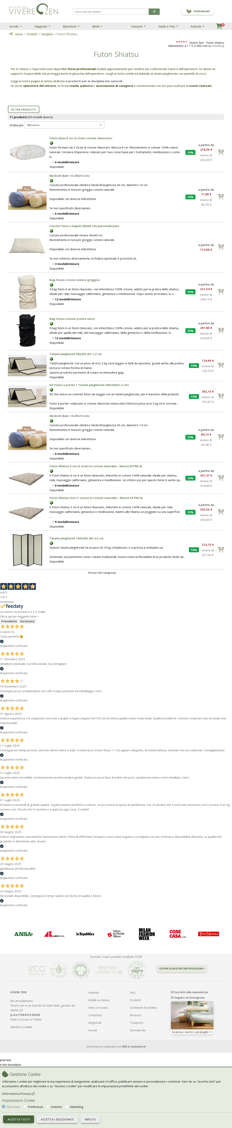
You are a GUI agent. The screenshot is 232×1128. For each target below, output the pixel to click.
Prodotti (32, 34)
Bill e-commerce (134, 1046)
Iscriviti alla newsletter (189, 992)
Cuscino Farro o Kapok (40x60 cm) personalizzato (84, 226)
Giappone (41, 26)
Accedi (92, 1030)
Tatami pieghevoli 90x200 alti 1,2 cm (75, 354)
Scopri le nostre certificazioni (181, 968)
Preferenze (35, 1107)
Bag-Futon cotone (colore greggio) (74, 280)
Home (19, 34)
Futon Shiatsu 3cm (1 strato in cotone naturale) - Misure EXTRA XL (96, 498)
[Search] (110, 11)
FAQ (132, 992)
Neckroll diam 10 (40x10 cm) (69, 176)
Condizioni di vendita (143, 1007)
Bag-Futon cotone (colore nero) (72, 319)
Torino (37, 1019)
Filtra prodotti (23, 109)
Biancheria (70, 26)
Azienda (196, 26)
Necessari (13, 1107)
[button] (154, 11)
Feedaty (217, 46)
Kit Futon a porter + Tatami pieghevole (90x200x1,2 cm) (89, 385)
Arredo (14, 26)
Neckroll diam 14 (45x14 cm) (69, 416)
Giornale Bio (138, 1030)
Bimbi (96, 26)
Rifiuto (90, 1119)
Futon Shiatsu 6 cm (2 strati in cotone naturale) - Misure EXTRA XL (96, 466)
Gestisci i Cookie (21, 1027)
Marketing (76, 1107)
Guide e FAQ (167, 26)
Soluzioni (137, 26)
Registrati (95, 1023)
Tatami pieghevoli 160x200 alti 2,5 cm (76, 538)
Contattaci (95, 1015)
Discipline (47, 34)
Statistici (56, 1107)
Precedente (9, 621)
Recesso (135, 1015)
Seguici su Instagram (188, 997)
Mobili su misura (99, 1000)
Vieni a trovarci (98, 1007)
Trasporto (136, 1023)
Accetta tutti (19, 1119)
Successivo (27, 621)
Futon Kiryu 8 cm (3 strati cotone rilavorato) (80, 138)
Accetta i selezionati (57, 1119)
